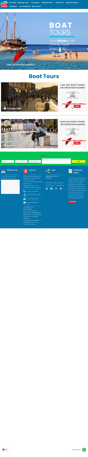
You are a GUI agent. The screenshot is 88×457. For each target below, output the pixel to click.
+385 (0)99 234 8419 (34, 194)
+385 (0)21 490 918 (33, 191)
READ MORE (72, 201)
